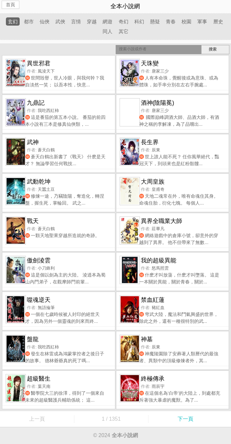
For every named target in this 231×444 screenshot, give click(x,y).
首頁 (10, 4)
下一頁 (185, 419)
